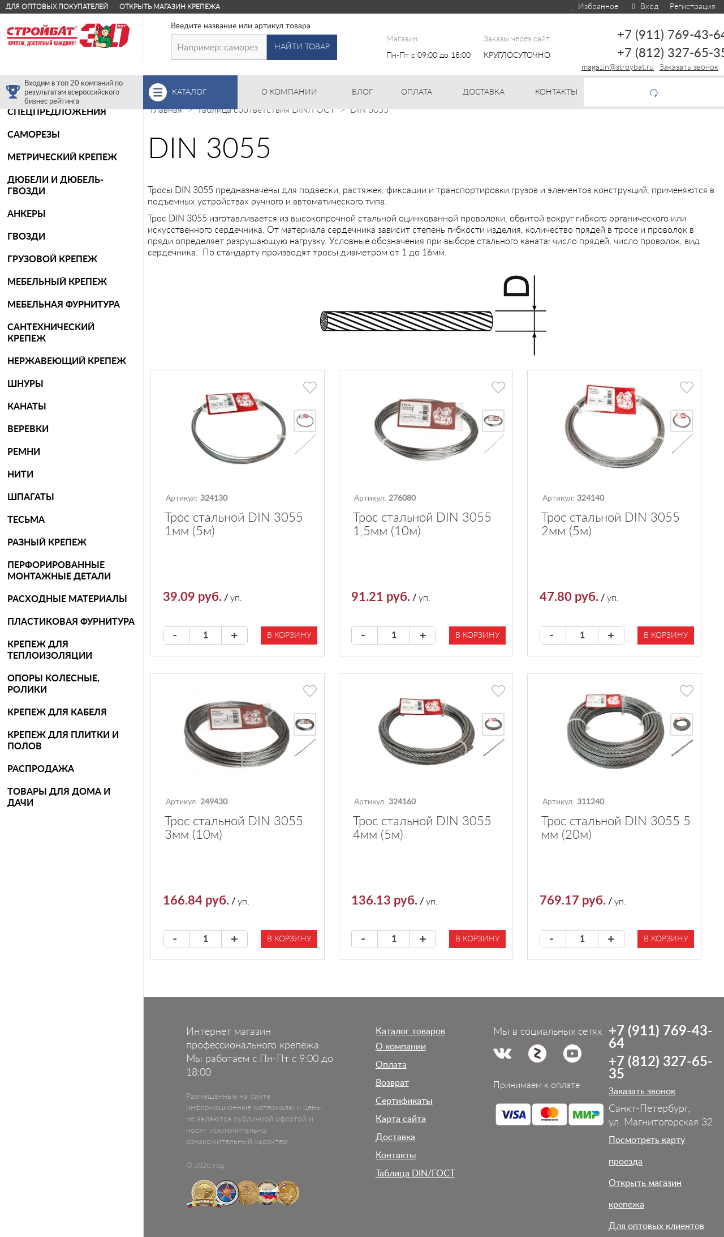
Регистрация (693, 7)
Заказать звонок (689, 67)
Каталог (205, 92)
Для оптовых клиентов (656, 1226)
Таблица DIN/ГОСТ (415, 1173)
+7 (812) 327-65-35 (661, 1068)
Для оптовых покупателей (57, 6)
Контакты (396, 1155)
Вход (644, 7)
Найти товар (302, 47)
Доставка (395, 1137)
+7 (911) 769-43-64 (661, 1038)
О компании (401, 1046)
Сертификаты (404, 1101)
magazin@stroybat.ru (617, 67)
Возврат (392, 1082)
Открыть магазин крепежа (169, 6)
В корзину (289, 635)
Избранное (594, 7)
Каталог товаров (410, 1031)
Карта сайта (401, 1119)
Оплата (391, 1064)
